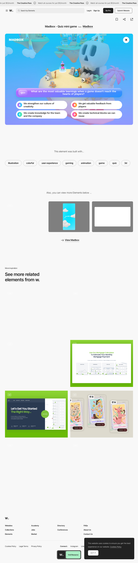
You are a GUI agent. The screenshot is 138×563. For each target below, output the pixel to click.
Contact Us (88, 534)
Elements (8, 534)
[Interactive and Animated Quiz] (36, 311)
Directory (61, 525)
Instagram (74, 546)
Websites (8, 525)
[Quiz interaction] (101, 312)
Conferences (62, 530)
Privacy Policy (36, 546)
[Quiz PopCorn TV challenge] (36, 362)
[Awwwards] (11, 11)
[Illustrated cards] (101, 414)
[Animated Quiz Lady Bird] (36, 463)
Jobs (33, 530)
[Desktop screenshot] (112, 216)
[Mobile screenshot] (69, 216)
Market (34, 534)
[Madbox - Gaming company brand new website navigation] (25, 216)
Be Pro (108, 10)
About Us (87, 530)
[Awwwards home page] (61, 555)
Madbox (88, 26)
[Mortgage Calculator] (101, 363)
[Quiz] (36, 414)
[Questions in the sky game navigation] (101, 463)
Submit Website (123, 10)
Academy (35, 525)
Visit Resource (73, 555)
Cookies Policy (10, 546)
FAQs (86, 525)
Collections (9, 530)
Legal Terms (23, 546)
